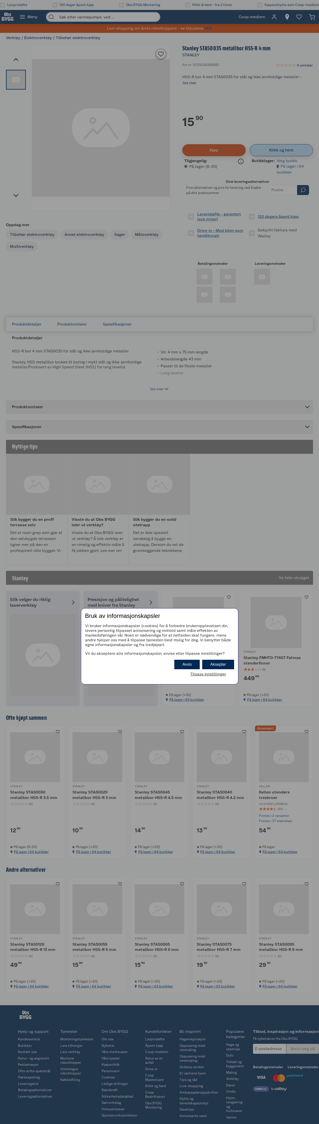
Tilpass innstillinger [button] (208, 674)
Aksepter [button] (218, 664)
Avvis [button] (187, 664)
